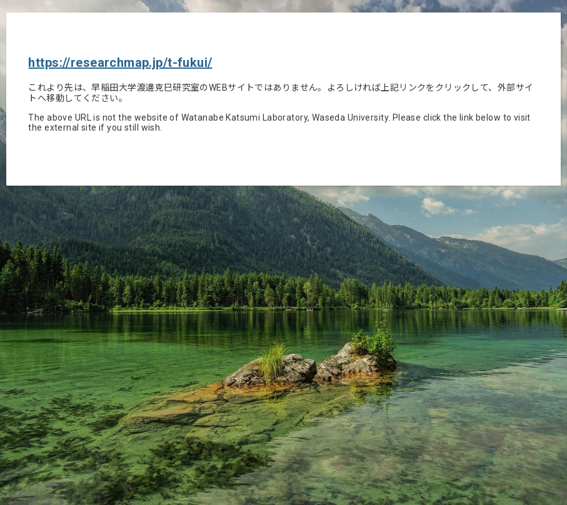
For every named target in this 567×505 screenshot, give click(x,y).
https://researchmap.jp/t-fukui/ (120, 62)
